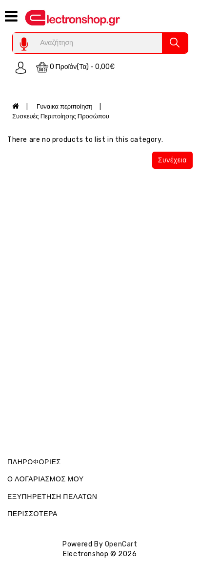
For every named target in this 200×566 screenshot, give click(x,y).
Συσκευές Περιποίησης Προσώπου (60, 116)
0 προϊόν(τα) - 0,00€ (75, 67)
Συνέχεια (172, 160)
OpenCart (121, 544)
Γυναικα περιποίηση (64, 106)
